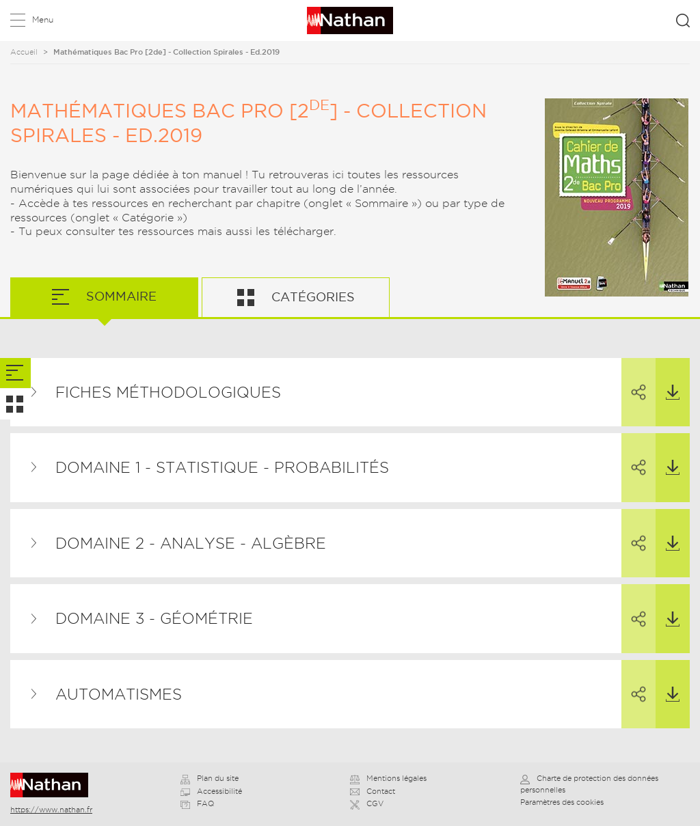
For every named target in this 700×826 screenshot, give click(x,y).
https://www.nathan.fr (51, 810)
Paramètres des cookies (562, 802)
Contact (372, 791)
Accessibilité (211, 791)
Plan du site (209, 778)
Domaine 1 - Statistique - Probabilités (222, 467)
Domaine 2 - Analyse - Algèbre (190, 543)
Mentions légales (388, 778)
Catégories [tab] (311, 296)
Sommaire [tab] (120, 296)
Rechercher (683, 20)
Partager (633, 379)
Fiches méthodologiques (168, 392)
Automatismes (118, 694)
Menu (42, 19)
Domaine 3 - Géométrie (154, 618)
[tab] (15, 373)
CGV (366, 803)
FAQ (197, 803)
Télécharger (667, 379)
